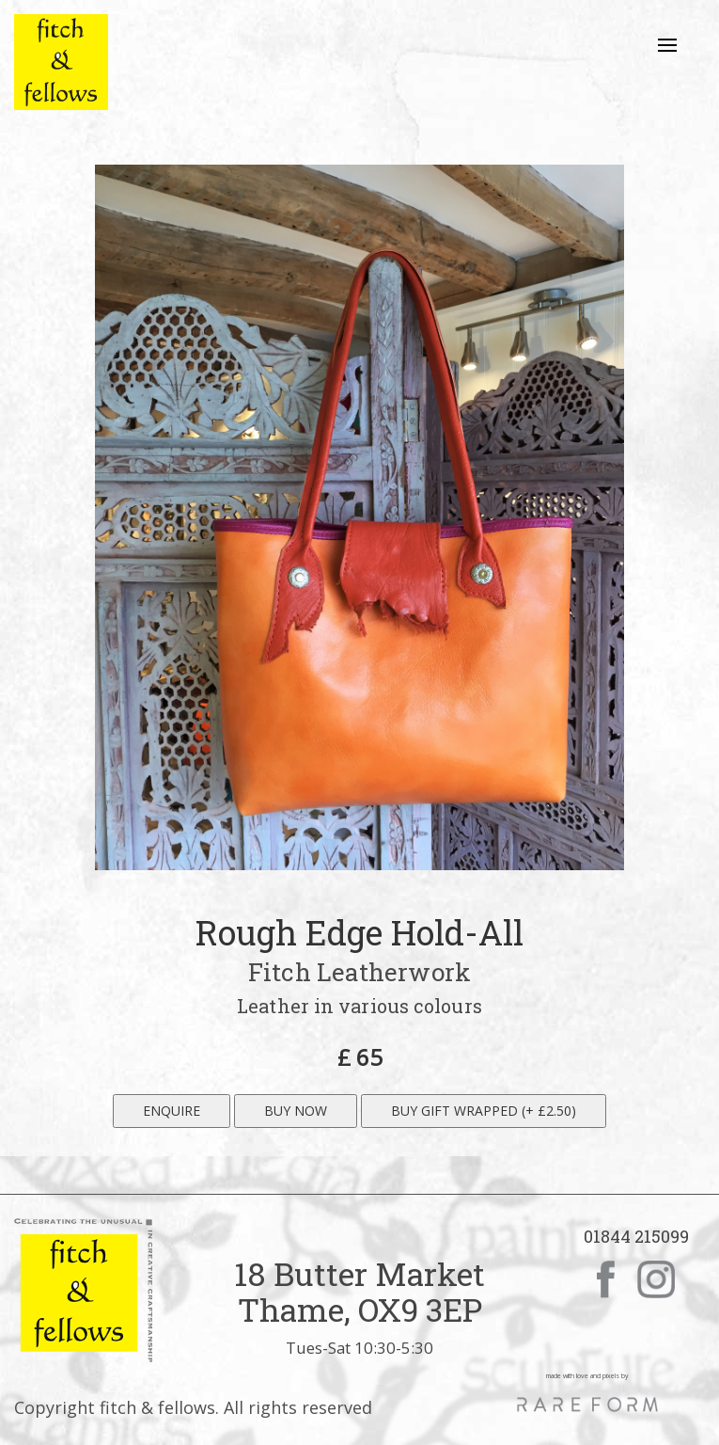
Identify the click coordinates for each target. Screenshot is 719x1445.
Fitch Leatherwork (359, 972)
